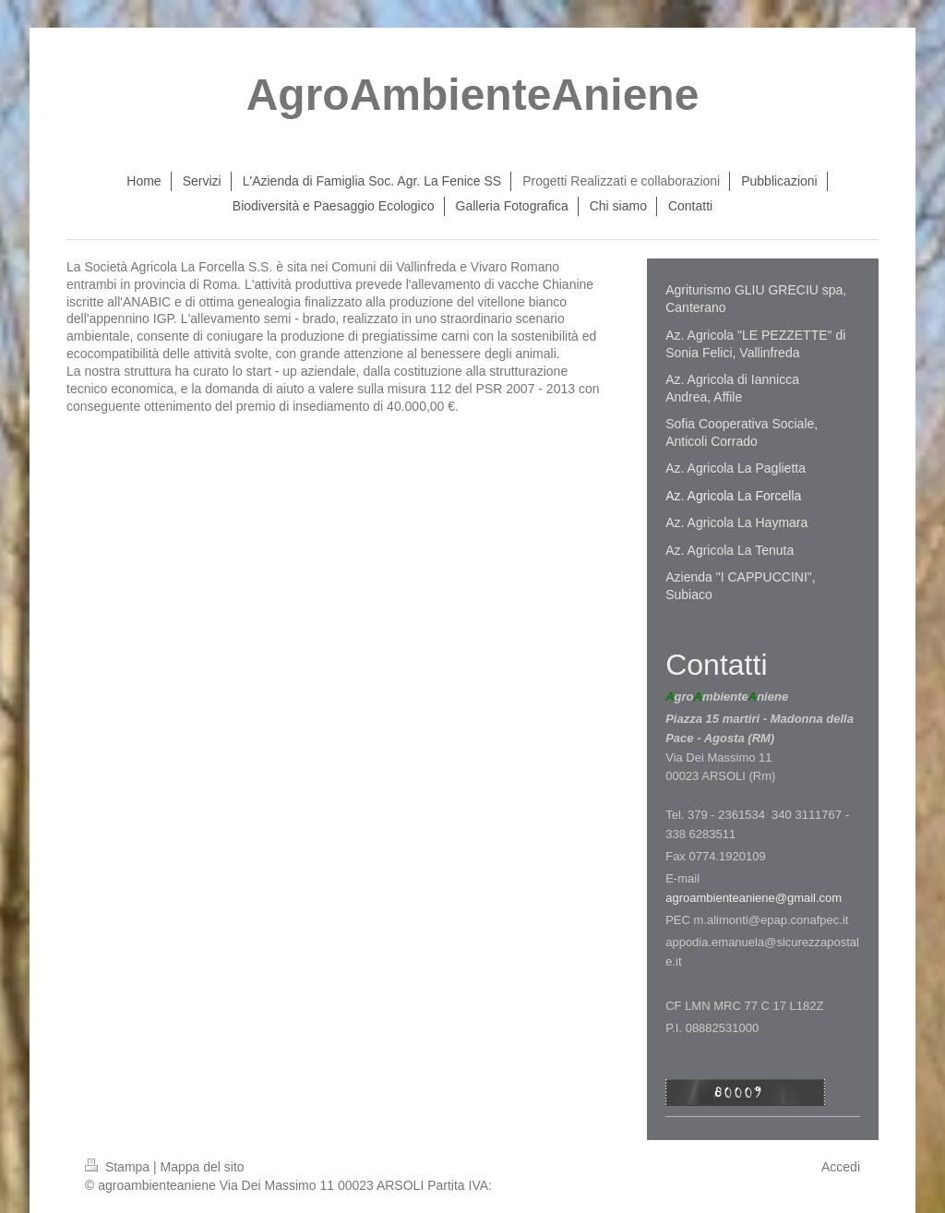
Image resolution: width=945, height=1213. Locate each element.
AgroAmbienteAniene (473, 94)
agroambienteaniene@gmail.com (753, 898)
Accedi (840, 1166)
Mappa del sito (203, 1166)
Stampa (119, 1166)
